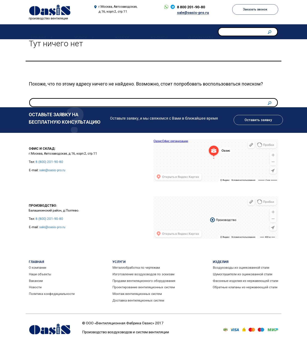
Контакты (156, 31)
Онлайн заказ (198, 31)
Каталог (120, 31)
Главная (36, 31)
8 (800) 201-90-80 (49, 162)
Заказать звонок (254, 10)
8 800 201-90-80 (189, 7)
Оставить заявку (258, 120)
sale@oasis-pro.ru (191, 12)
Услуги (78, 31)
